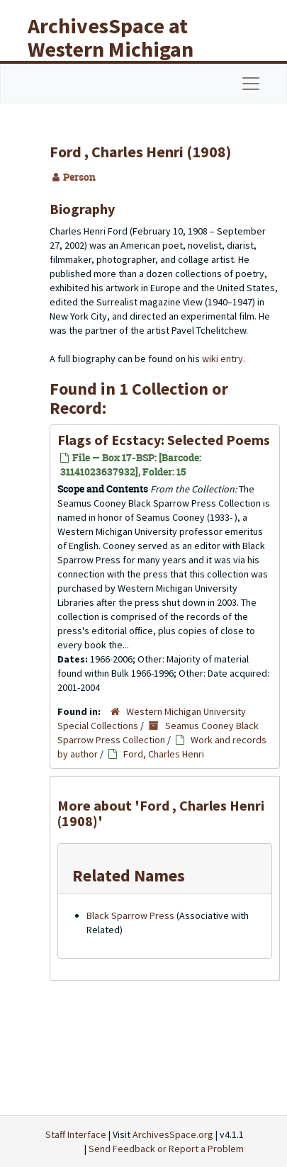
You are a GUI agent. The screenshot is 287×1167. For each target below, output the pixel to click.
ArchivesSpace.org (173, 1134)
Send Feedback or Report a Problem (166, 1148)
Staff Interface (75, 1134)
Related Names (128, 875)
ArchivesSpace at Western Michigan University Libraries (121, 49)
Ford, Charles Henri (163, 754)
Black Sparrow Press (130, 915)
